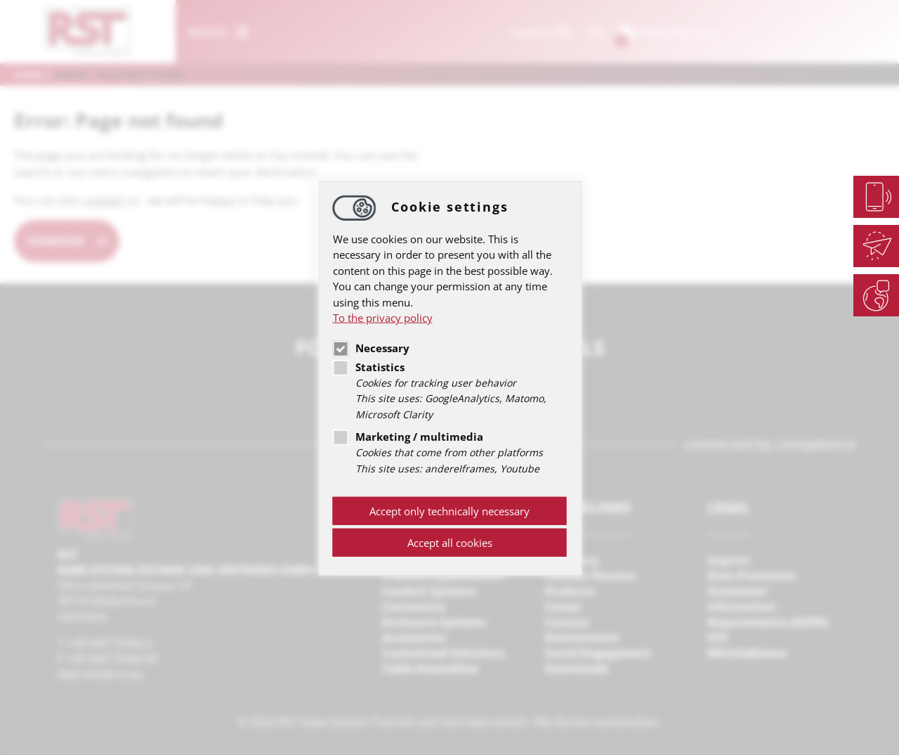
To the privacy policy (383, 318)
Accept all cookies (449, 543)
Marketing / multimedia (408, 437)
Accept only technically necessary (449, 511)
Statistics (369, 366)
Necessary (371, 347)
